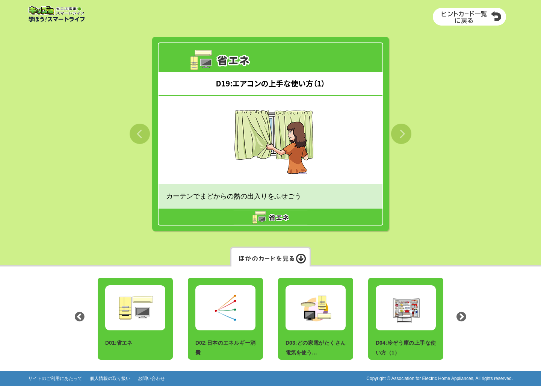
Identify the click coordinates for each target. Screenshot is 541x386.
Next (461, 318)
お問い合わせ (151, 378)
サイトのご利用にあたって (55, 378)
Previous (79, 318)
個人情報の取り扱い (110, 378)
